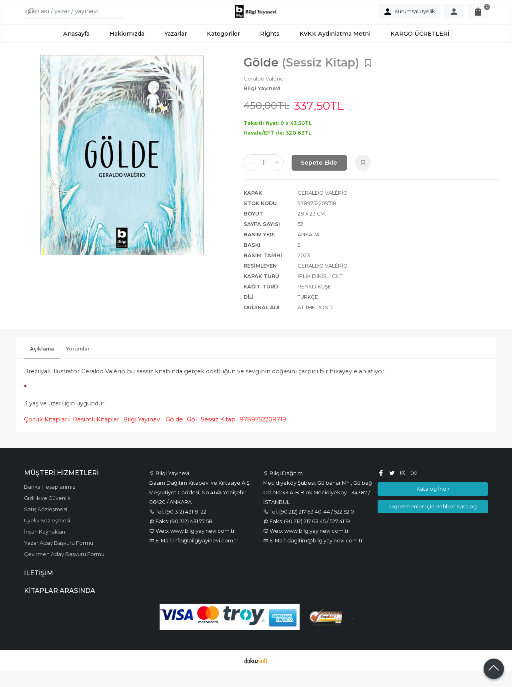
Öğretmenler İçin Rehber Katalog (433, 522)
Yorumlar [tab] (78, 365)
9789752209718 (263, 435)
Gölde (174, 435)
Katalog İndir (433, 505)
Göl (192, 435)
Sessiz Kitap (218, 435)
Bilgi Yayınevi (142, 435)
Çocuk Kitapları (46, 435)
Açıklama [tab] (42, 365)
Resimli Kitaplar (96, 435)
